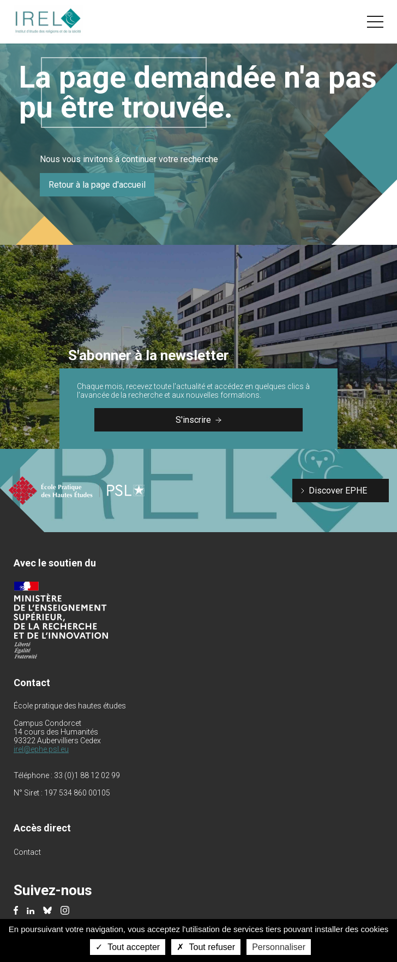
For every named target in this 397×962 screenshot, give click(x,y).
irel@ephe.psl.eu (41, 749)
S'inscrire (198, 420)
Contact (27, 852)
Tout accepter (127, 947)
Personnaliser (278, 947)
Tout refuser (206, 947)
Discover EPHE (338, 490)
